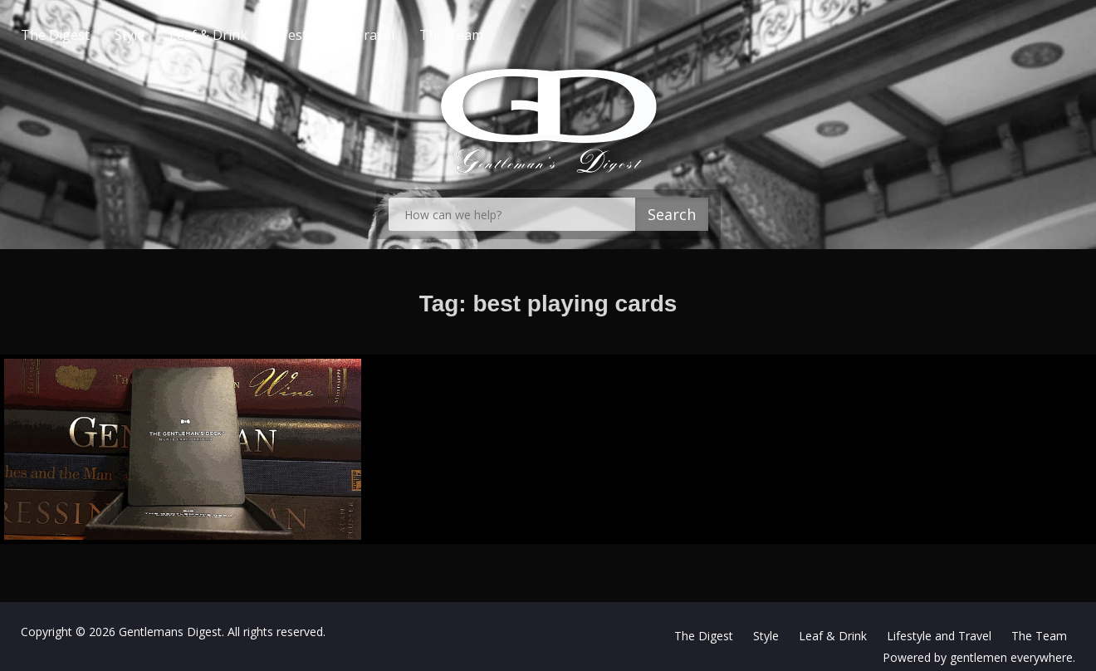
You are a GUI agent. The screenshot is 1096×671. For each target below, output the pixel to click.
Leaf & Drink (242, 35)
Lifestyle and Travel (367, 35)
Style (163, 35)
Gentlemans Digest (170, 631)
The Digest (88, 35)
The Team (484, 35)
